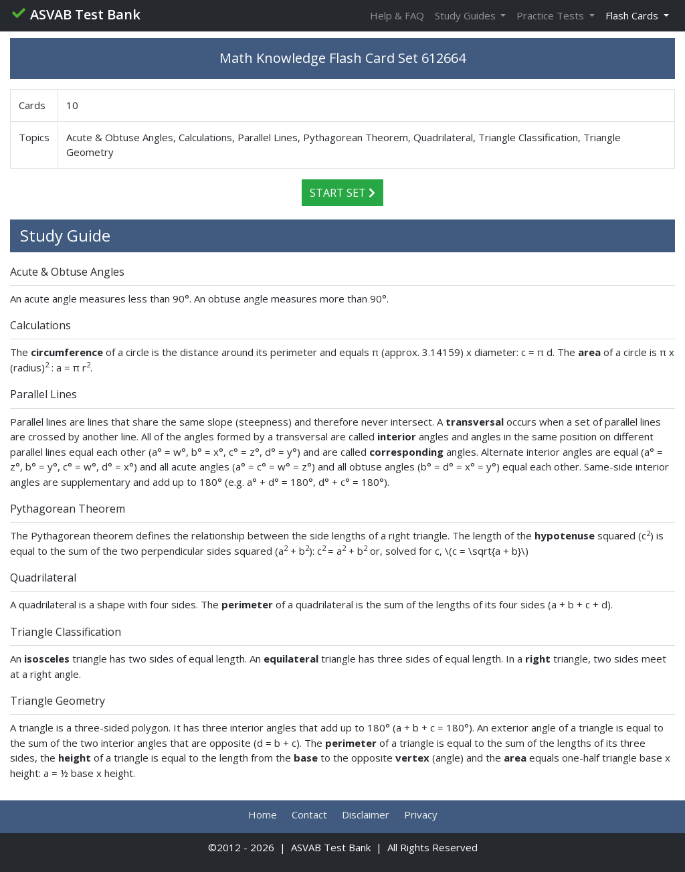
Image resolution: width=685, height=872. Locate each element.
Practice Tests (551, 15)
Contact (309, 814)
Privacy (420, 814)
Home (262, 814)
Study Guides (466, 15)
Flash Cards (633, 15)
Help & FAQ (397, 15)
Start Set (342, 192)
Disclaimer (365, 814)
